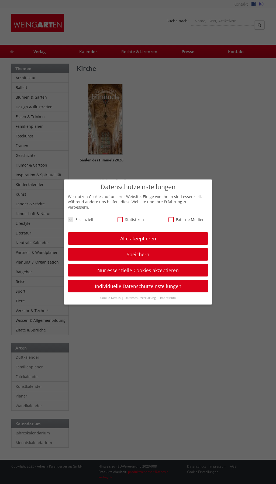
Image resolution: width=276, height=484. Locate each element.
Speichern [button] (138, 254)
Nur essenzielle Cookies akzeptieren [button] (138, 270)
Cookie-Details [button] (110, 298)
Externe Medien (186, 219)
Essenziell (80, 219)
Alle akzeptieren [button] (138, 238)
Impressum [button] (168, 298)
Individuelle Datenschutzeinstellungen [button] (138, 286)
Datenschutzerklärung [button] (141, 298)
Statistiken (131, 219)
